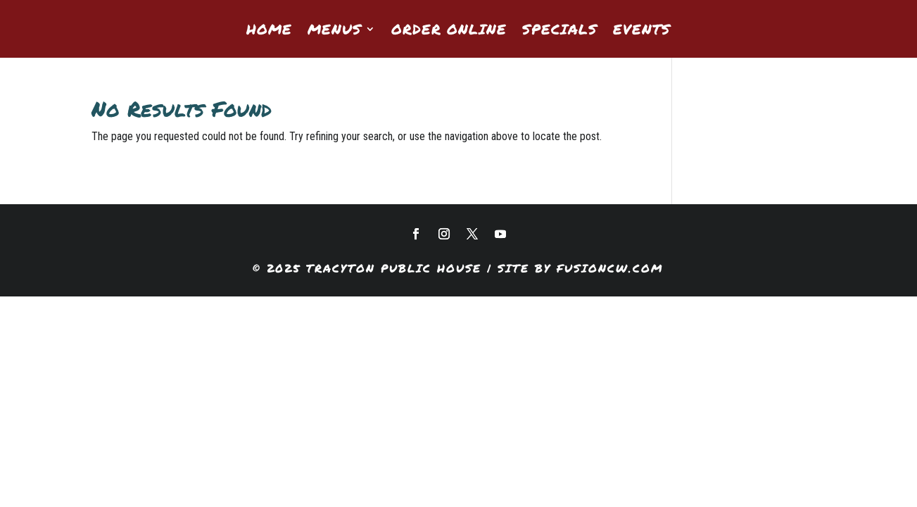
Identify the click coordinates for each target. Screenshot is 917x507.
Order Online (449, 31)
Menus (335, 31)
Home (269, 31)
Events (642, 31)
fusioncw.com (610, 268)
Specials (559, 31)
